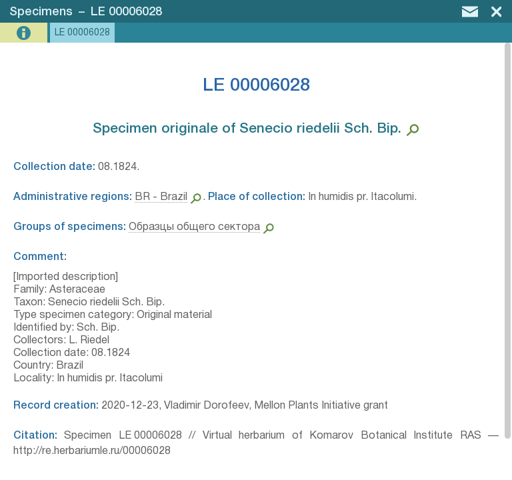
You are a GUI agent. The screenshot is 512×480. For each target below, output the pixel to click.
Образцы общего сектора (194, 227)
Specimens (41, 12)
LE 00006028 (126, 12)
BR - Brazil (161, 197)
